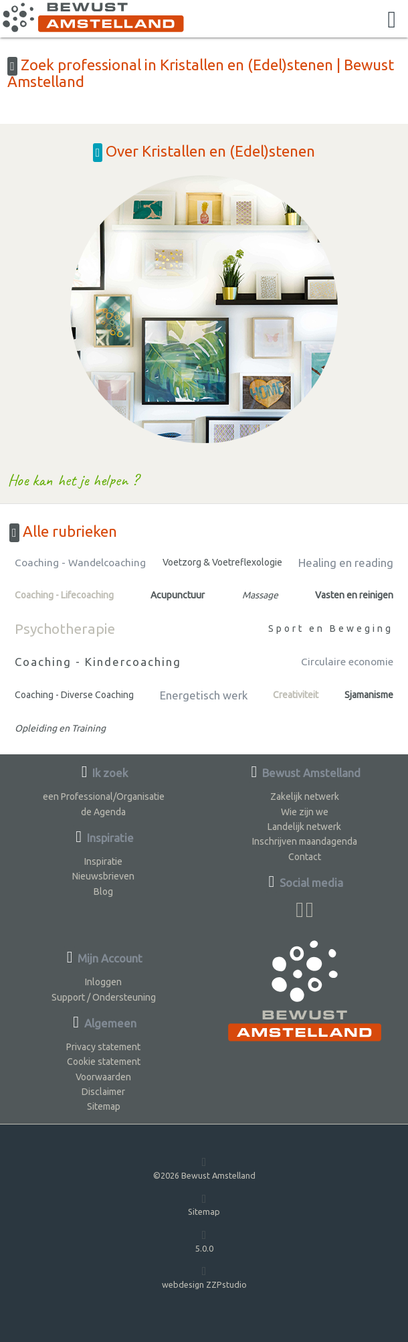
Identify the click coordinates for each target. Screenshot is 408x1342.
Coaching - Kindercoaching (98, 661)
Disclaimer (103, 1091)
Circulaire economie (347, 661)
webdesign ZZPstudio (204, 1276)
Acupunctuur (177, 595)
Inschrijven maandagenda (304, 841)
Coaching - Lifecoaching (64, 595)
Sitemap (103, 1106)
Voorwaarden (103, 1077)
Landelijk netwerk (304, 826)
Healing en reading (345, 562)
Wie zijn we (304, 812)
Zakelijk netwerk (304, 796)
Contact (304, 856)
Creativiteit (295, 694)
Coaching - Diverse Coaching (74, 694)
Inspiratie (103, 861)
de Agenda (103, 812)
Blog (103, 891)
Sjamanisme (368, 694)
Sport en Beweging (330, 628)
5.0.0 (204, 1240)
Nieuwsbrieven (103, 876)
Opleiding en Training (60, 728)
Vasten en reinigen (354, 595)
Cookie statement (103, 1061)
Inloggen (103, 982)
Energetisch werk (203, 695)
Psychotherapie (65, 628)
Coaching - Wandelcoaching (80, 562)
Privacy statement (103, 1046)
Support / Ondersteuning (104, 997)
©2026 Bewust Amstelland (204, 1167)
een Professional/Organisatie (104, 796)
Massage (260, 595)
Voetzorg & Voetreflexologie (222, 562)
